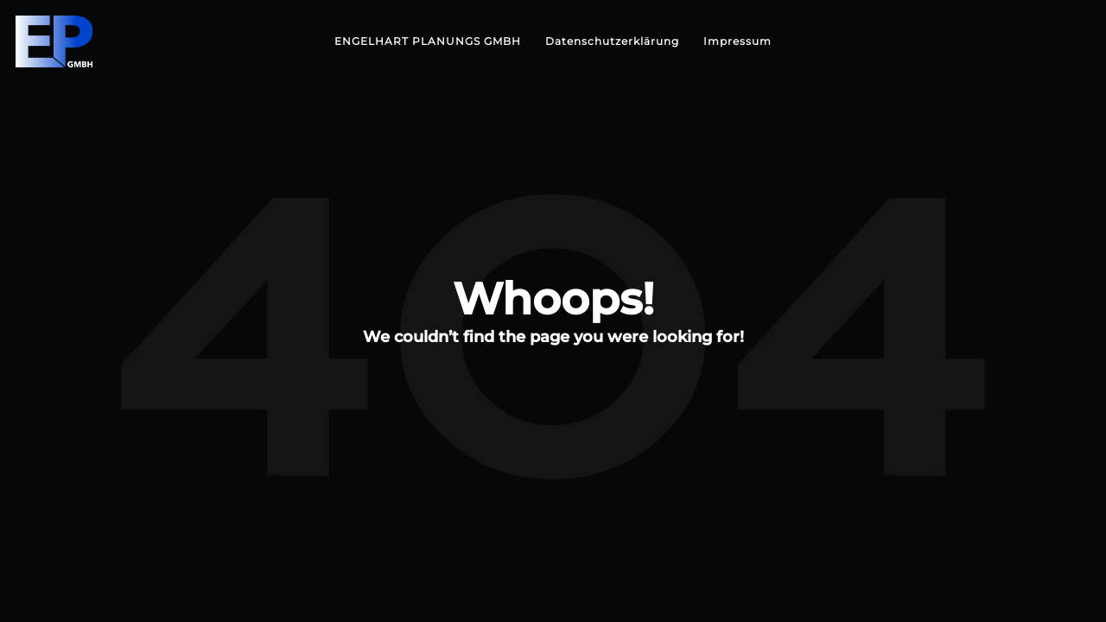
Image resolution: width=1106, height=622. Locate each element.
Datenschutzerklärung (612, 41)
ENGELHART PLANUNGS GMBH (427, 41)
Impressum (737, 41)
